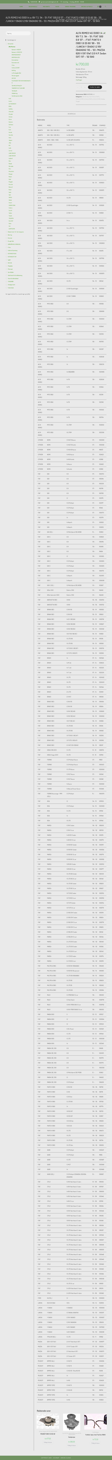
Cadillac (11, 109)
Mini (10, 169)
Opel (10, 179)
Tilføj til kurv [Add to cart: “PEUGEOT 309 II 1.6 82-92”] (48, 1442)
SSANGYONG (12, 205)
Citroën (40, 1431)
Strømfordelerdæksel (13, 278)
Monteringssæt (15, 75)
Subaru (11, 208)
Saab (10, 192)
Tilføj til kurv (95, 87)
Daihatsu (11, 124)
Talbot (10, 213)
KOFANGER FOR (12, 256)
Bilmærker (10, 44)
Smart (10, 202)
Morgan (11, 174)
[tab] (72, 114)
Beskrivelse (72, 114)
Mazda (103, 99)
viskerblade (11, 288)
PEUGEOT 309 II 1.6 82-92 (47, 1434)
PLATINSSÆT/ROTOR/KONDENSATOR (21, 82)
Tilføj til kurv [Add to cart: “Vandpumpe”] (72, 1445)
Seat (76, 1433)
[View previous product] (101, 32)
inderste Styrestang (12, 250)
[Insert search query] (18, 33)
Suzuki (10, 210)
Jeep (10, 143)
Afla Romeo (85, 96)
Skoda (10, 200)
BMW (10, 106)
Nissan (10, 176)
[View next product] (105, 32)
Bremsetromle (15, 62)
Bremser (10, 238)
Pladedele (10, 266)
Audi (10, 98)
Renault (11, 187)
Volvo (10, 223)
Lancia (10, 150)
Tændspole (14, 91)
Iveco (10, 137)
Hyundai (11, 135)
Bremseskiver (15, 60)
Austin (10, 101)
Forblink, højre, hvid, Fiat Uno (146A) (95, 1435)
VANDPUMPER (53, 1431)
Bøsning (10, 235)
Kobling (14, 70)
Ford (10, 129)
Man (10, 161)
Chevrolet (11, 111)
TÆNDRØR (10, 281)
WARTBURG (12, 229)
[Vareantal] (81, 87)
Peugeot (78, 101)
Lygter (9, 260)
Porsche (11, 184)
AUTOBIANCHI (12, 104)
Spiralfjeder (11, 272)
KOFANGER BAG (12, 253)
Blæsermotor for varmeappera (16, 232)
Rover (10, 189)
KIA (9, 145)
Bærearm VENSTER (17, 52)
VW (9, 226)
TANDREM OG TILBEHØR (18, 88)
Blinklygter (96, 1432)
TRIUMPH (11, 218)
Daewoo (11, 122)
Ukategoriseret (11, 284)
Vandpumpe (71, 1437)
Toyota (10, 215)
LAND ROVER (12, 153)
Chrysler (11, 114)
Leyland (11, 158)
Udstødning (14, 93)
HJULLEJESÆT (95, 96)
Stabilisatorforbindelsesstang (15, 275)
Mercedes (11, 166)
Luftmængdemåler (16, 73)
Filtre (13, 65)
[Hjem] (56, 19)
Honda (10, 132)
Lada (10, 148)
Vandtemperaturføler (17, 96)
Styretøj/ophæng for (17, 85)
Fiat (90, 96)
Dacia (10, 119)
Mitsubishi (11, 171)
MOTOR (48, 1431)
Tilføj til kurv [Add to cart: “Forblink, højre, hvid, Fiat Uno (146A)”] (95, 1443)
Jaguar (10, 140)
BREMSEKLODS (16, 57)
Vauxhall (11, 221)
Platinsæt (10, 269)
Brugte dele (11, 241)
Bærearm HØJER (16, 49)
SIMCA (10, 197)
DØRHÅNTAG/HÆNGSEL (14, 244)
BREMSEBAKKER (16, 55)
